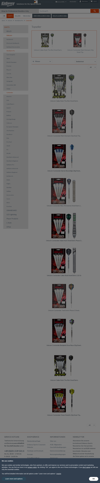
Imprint (58, 474)
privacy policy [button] (32, 467)
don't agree (86, 467)
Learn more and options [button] (13, 479)
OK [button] (93, 479)
